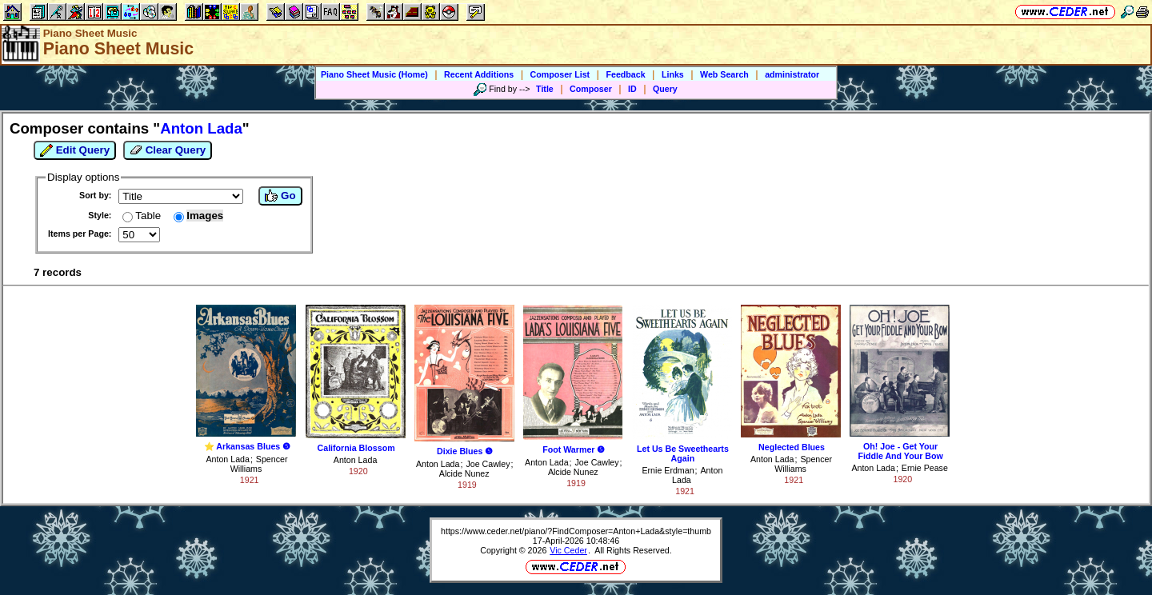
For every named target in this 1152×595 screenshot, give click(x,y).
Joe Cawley (488, 464)
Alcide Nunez (464, 473)
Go (280, 196)
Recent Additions (479, 74)
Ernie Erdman (668, 470)
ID (632, 89)
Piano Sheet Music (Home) (374, 74)
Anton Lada (228, 459)
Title (545, 89)
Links (673, 74)
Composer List (560, 74)
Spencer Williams (259, 463)
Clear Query (168, 150)
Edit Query (75, 150)
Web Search (724, 74)
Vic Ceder (568, 550)
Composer (591, 89)
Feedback (625, 74)
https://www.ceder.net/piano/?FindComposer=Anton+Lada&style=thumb (576, 531)
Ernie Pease (925, 468)
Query (665, 89)
